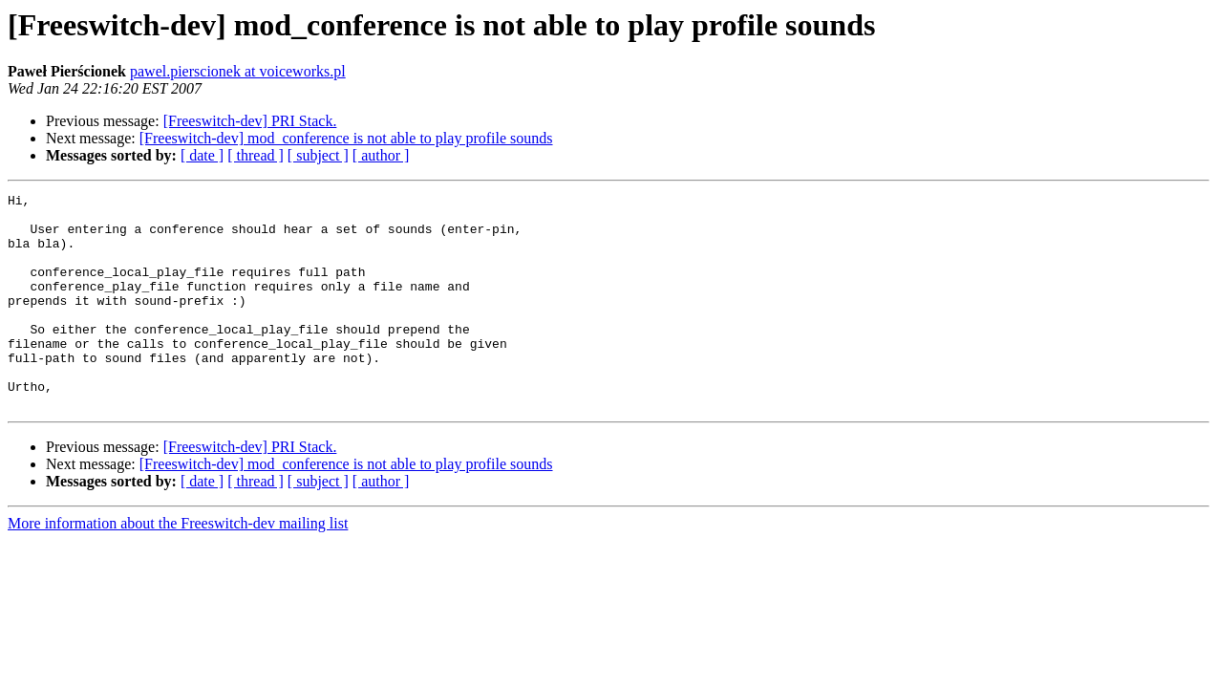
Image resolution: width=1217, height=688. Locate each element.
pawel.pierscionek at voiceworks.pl (238, 71)
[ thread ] (255, 155)
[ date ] (202, 155)
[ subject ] (318, 155)
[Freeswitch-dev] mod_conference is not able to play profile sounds (346, 138)
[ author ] (381, 155)
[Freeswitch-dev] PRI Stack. (250, 121)
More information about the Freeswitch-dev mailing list (178, 566)
